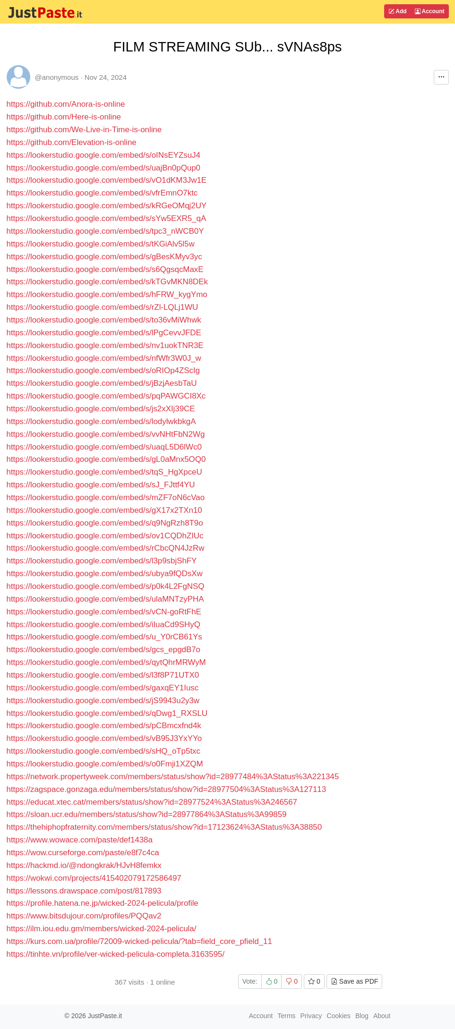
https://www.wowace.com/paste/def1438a (80, 839)
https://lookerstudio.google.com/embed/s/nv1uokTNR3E (105, 345)
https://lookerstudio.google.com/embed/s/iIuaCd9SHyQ (103, 624)
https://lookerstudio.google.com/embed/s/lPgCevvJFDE (104, 332)
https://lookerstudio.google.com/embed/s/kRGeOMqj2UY (107, 205)
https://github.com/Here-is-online (64, 116)
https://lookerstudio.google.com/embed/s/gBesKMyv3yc (104, 256)
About (382, 1016)
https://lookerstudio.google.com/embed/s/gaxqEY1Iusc (103, 687)
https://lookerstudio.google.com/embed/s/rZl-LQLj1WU (102, 307)
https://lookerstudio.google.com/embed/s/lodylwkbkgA (101, 421)
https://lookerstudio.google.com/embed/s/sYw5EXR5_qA (106, 218)
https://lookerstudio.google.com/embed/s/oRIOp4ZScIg (103, 370)
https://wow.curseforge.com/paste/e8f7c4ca (83, 852)
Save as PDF (354, 981)
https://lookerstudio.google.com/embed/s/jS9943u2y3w (103, 700)
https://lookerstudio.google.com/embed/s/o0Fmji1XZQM (105, 763)
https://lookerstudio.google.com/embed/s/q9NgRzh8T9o (105, 523)
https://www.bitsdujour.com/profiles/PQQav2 (84, 915)
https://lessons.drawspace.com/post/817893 (84, 890)
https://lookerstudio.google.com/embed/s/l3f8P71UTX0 (103, 675)
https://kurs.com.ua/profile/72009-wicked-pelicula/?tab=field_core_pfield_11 (139, 941)
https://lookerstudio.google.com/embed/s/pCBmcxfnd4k (104, 725)
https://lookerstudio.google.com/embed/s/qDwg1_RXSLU (107, 713)
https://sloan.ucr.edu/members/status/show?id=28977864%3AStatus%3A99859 (147, 814)
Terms (286, 1016)
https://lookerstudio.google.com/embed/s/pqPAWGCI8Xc (106, 395)
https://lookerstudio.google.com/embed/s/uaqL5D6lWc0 (104, 446)
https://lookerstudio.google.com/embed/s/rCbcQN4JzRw (106, 548)
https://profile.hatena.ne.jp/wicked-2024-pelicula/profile (102, 903)
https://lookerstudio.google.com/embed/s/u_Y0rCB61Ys (104, 636)
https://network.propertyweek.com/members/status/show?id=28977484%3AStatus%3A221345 (173, 776)
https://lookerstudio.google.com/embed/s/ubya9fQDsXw (105, 573)
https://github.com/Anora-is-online (66, 104)
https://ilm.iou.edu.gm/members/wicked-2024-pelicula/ (102, 928)
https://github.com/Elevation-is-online (72, 142)
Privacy (311, 1016)
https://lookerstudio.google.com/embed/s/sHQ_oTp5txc (103, 751)
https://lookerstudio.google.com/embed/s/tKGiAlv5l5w (101, 243)
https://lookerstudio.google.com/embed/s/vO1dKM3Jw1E (107, 180)
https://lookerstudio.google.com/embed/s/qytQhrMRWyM (106, 662)
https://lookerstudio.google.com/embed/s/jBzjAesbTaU (102, 383)
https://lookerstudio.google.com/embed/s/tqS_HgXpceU (104, 472)
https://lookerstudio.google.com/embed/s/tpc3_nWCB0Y (105, 231)
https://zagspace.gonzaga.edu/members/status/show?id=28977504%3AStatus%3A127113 (166, 789)
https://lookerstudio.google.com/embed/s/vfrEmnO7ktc (102, 192)
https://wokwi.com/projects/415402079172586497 (94, 878)
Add (397, 11)
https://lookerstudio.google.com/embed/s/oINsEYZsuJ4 (103, 155)
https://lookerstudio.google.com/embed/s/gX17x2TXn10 (104, 510)
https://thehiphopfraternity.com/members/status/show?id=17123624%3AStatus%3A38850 (164, 827)
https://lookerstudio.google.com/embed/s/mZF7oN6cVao (106, 497)
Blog (362, 1016)
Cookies (338, 1016)
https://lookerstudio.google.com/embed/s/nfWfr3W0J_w (104, 358)
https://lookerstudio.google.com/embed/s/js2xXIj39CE (101, 408)
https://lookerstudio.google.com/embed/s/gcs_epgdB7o (103, 649)
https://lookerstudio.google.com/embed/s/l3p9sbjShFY (102, 560)
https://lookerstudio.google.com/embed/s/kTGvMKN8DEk (107, 281)
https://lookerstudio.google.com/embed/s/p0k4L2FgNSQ (106, 586)
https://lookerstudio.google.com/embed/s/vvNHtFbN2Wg (106, 434)
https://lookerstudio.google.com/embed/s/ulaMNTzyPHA (105, 599)
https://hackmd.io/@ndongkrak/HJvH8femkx (84, 865)
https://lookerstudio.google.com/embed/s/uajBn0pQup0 (103, 167)
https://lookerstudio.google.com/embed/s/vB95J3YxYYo (104, 738)
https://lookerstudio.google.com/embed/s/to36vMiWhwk (104, 319)
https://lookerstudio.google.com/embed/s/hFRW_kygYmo (107, 294)
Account (430, 11)
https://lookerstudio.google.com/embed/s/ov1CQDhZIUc (105, 535)
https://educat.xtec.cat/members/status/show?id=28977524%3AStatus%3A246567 (152, 802)
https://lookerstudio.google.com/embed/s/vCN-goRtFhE (104, 611)
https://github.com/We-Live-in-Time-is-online (84, 129)
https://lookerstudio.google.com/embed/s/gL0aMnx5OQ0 (106, 459)
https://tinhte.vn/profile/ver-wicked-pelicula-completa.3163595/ (116, 954)
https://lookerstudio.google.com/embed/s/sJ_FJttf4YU (101, 484)
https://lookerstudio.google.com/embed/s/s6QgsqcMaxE (105, 269)
